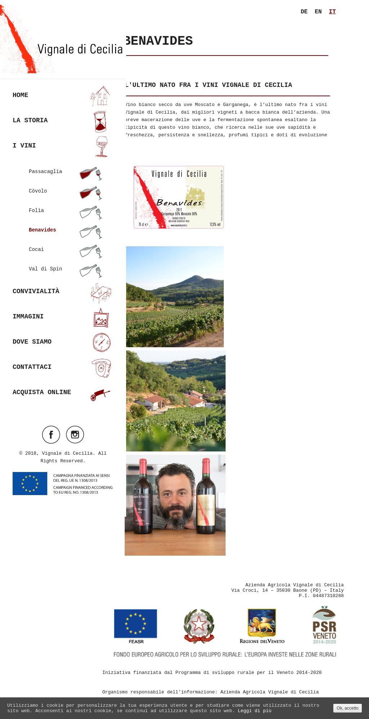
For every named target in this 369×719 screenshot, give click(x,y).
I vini (63, 141)
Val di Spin (66, 263)
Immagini (63, 312)
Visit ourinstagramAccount (75, 429)
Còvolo (66, 185)
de (304, 12)
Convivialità (63, 287)
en (318, 12)
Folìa (66, 205)
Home (63, 90)
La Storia (63, 116)
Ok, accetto (348, 708)
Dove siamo (63, 337)
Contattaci (63, 362)
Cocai (66, 244)
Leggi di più (255, 711)
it (332, 12)
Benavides (66, 224)
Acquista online (63, 388)
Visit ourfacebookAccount (51, 429)
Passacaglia (66, 166)
